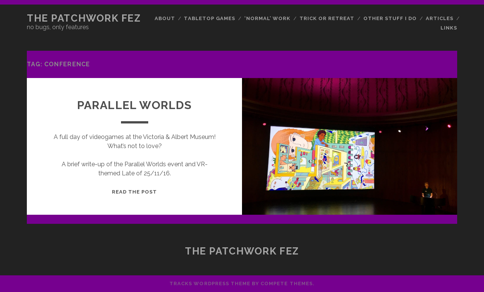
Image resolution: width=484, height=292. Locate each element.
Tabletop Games (209, 18)
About (165, 18)
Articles (439, 18)
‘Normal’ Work (267, 18)
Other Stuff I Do (390, 18)
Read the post (134, 192)
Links (449, 28)
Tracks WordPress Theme (209, 283)
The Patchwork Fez (84, 18)
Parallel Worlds (134, 105)
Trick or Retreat (327, 18)
